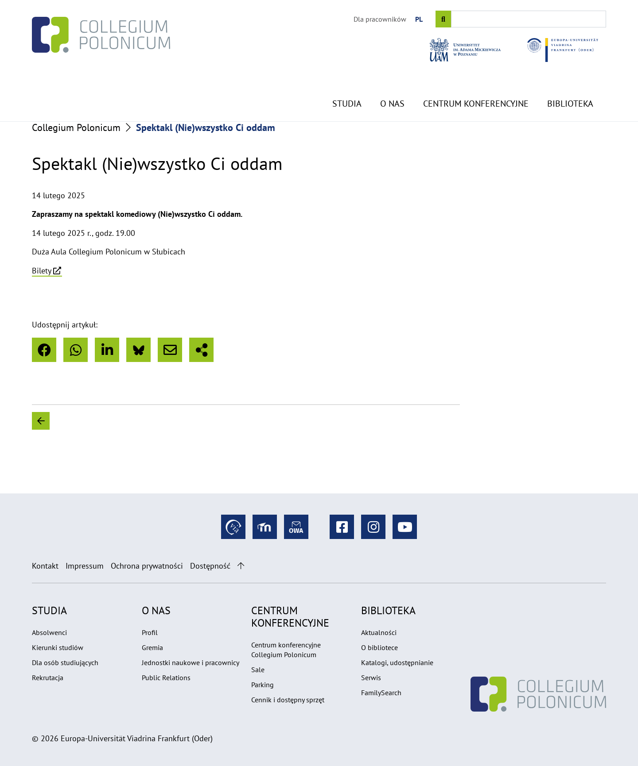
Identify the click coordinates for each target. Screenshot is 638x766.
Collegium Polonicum (76, 127)
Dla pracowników (380, 19)
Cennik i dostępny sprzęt (287, 699)
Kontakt (45, 566)
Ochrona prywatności (147, 566)
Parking (262, 684)
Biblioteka (570, 82)
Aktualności (379, 632)
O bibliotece (379, 647)
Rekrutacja (47, 677)
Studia (347, 82)
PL (419, 19)
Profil (150, 632)
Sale (258, 669)
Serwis (371, 677)
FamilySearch (381, 692)
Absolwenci (49, 632)
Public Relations (166, 677)
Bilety (41, 271)
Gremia (152, 647)
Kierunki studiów (57, 647)
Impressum (85, 566)
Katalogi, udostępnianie (397, 662)
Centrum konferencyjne (476, 82)
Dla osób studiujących (65, 662)
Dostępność (210, 566)
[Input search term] (528, 19)
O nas (392, 82)
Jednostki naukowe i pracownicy (190, 662)
